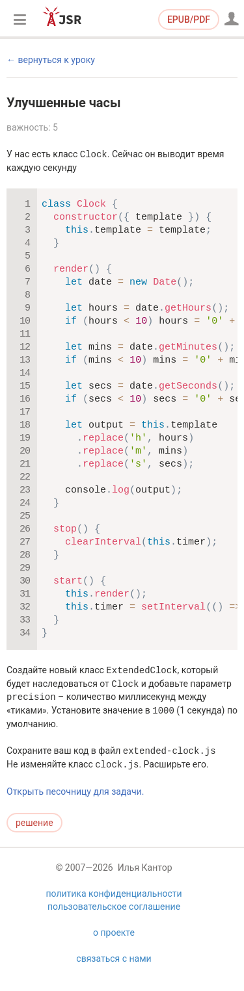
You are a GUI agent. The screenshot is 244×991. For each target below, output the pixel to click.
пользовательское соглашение (113, 921)
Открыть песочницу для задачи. (75, 791)
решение (34, 822)
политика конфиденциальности (114, 908)
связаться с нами (113, 973)
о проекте (114, 947)
